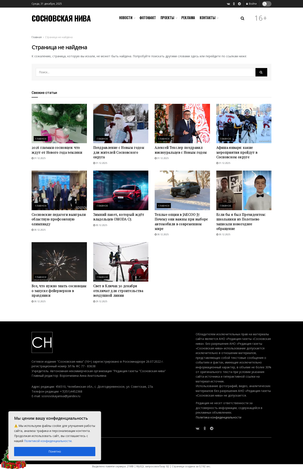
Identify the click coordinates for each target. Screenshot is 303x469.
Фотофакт (148, 17)
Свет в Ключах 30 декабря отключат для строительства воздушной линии (118, 291)
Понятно (54, 451)
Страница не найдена (59, 37)
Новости (125, 17)
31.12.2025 (38, 158)
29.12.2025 (100, 301)
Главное (41, 138)
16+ (260, 18)
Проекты (167, 17)
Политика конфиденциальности (218, 417)
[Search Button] (261, 72)
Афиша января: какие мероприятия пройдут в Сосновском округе (237, 152)
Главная (37, 37)
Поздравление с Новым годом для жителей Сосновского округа (118, 152)
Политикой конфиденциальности (48, 441)
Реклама (188, 17)
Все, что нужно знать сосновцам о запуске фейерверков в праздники (59, 291)
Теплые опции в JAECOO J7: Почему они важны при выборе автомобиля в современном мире (181, 221)
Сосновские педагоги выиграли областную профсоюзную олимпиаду (59, 219)
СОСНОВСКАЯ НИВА (61, 18)
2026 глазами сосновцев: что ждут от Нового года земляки (57, 149)
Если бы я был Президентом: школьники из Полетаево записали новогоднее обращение (241, 221)
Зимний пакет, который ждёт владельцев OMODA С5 (118, 216)
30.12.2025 (38, 229)
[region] (54, 436)
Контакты (207, 17)
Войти (251, 3)
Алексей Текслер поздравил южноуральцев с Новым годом (181, 149)
